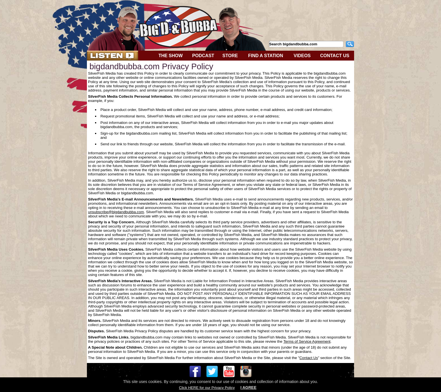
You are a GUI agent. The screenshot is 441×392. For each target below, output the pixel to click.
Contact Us (308, 358)
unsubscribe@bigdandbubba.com (116, 212)
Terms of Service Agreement (307, 341)
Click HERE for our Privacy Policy (207, 388)
